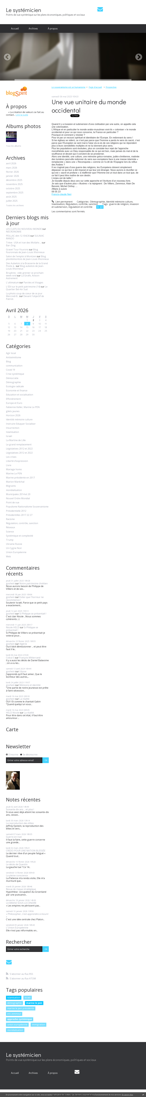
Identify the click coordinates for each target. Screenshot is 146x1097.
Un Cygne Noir (14, 548)
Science (10, 531)
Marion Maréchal (15, 481)
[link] (61, 194)
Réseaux (10, 527)
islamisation (13, 997)
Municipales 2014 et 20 (18, 494)
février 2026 (12, 172)
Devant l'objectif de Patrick (25, 297)
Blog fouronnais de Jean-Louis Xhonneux (25, 251)
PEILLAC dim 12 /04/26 (18, 235)
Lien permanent (62, 201)
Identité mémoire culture (19, 419)
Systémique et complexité (19, 535)
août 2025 (11, 196)
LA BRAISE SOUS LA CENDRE (21, 902)
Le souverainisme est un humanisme (68, 87)
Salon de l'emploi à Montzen (21, 256)
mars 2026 (11, 167)
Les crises (11, 457)
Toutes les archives (15, 205)
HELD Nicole (12, 712)
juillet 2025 (12, 201)
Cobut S (10, 657)
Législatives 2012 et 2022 (19, 448)
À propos (53, 28)
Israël (9, 436)
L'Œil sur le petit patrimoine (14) (23, 286)
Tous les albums (13, 146)
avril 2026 (11, 163)
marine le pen (34, 1002)
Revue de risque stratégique (21, 889)
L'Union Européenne (17, 927)
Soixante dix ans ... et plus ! (20, 809)
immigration (38, 1024)
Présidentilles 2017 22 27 (19, 515)
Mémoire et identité (29, 685)
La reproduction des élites (20, 823)
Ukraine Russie (14, 544)
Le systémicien (23, 9)
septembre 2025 (14, 192)
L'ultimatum (12, 282)
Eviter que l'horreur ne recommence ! (25, 598)
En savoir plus (127, 1094)
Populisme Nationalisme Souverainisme (27, 506)
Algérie (23, 643)
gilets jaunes (13, 411)
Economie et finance (16, 390)
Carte (12, 729)
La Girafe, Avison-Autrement (23, 277)
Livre (8, 465)
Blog (8, 361)
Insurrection (12, 428)
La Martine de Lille (16, 440)
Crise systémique (15, 374)
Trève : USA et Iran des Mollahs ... (23, 242)
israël (28, 997)
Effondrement (13, 399)
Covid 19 (10, 369)
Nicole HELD (12, 627)
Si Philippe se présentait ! (32, 613)
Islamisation (12, 432)
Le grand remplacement (19, 444)
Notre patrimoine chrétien (33, 583)
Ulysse (22, 671)
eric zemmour (14, 1013)
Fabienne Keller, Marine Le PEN (23, 407)
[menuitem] (15, 28)
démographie (14, 1002)
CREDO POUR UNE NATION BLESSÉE (25, 850)
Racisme (10, 519)
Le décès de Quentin (17, 864)
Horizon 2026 (13, 415)
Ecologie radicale (15, 386)
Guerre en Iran (14, 836)
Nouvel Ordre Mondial (18, 498)
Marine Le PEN (14, 473)
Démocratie (12, 378)
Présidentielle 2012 (16, 511)
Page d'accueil (95, 87)
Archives (33, 28)
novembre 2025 (14, 184)
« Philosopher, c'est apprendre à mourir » (27, 915)
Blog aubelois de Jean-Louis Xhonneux (25, 267)
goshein (10, 583)
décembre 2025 (14, 180)
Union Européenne (16, 552)
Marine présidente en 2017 (20, 477)
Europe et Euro (14, 403)
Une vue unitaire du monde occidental (89, 105)
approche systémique (19, 1019)
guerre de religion (119, 204)
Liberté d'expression (17, 461)
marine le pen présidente (20, 1008)
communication (14, 365)
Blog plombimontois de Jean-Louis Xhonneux (27, 258)
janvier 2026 (12, 176)
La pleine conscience (17, 875)
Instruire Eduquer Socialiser (21, 423)
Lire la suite (22, 114)
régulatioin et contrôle (80, 206)
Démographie (13, 382)
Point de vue (12, 502)
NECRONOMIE (13, 231)
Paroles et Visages (33, 282)
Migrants (11, 486)
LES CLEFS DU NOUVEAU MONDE (24, 228)
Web (8, 556)
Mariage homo (14, 469)
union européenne (17, 1024)
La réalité (24, 698)
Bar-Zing (11, 245)
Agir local (11, 353)
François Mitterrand (29, 657)
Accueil (15, 28)
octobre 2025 (13, 188)
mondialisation (14, 490)
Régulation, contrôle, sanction (22, 523)
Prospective (111, 87)
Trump (9, 540)
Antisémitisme (13, 357)
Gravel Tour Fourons (17, 249)
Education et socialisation (19, 394)
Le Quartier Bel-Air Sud (26, 288)
